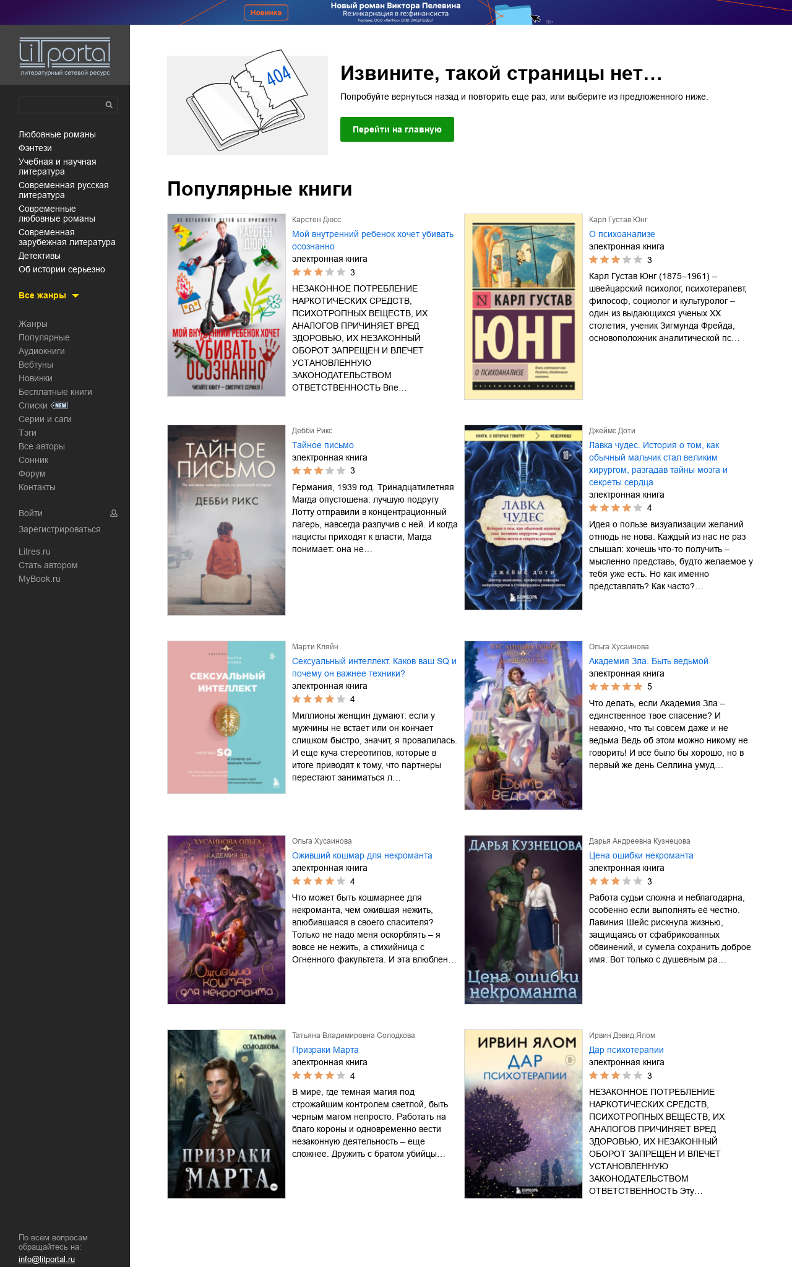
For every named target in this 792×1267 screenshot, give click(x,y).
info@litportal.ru (47, 1259)
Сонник (33, 460)
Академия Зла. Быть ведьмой (648, 661)
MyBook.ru (40, 579)
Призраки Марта (325, 1050)
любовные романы (57, 134)
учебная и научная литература (58, 166)
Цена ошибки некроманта (641, 855)
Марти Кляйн (315, 646)
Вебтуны (36, 365)
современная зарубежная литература (67, 237)
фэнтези (35, 148)
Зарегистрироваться (60, 529)
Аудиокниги (42, 351)
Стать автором (48, 565)
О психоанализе (622, 234)
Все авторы (42, 446)
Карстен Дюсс (316, 219)
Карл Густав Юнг (618, 219)
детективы (40, 256)
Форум (32, 473)
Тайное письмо (323, 445)
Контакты (37, 487)
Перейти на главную (397, 129)
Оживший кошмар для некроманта (362, 855)
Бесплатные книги (55, 392)
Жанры (33, 324)
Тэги (28, 433)
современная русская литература (64, 190)
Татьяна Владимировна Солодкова (353, 1035)
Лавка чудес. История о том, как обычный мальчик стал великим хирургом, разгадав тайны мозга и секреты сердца (658, 463)
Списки (33, 405)
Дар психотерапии (626, 1050)
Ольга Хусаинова (619, 646)
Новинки (36, 378)
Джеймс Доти (612, 430)
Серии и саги (45, 419)
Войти (31, 513)
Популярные (44, 337)
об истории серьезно (62, 269)
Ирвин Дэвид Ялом (622, 1035)
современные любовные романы (57, 213)
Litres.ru (35, 551)
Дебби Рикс (312, 430)
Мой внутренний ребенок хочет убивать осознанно (373, 240)
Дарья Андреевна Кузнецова (640, 841)
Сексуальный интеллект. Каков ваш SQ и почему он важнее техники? (374, 667)
